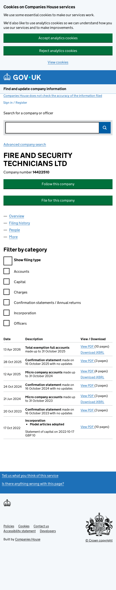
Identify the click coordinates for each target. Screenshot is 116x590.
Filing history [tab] (19, 223)
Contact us (41, 526)
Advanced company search (24, 144)
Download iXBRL (92, 352)
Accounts (16, 272)
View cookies (58, 62)
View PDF (87, 346)
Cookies (23, 526)
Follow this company (58, 184)
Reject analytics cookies (58, 50)
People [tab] (14, 230)
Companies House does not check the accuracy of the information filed (52, 96)
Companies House (27, 539)
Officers (15, 324)
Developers (48, 531)
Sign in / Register (15, 102)
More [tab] (13, 237)
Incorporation (19, 314)
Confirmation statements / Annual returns (42, 303)
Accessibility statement (19, 531)
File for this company (58, 200)
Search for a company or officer (28, 113)
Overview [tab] (16, 216)
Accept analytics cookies (58, 38)
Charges (15, 293)
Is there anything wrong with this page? (33, 483)
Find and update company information (34, 89)
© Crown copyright (99, 540)
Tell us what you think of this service (30, 475)
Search (105, 127)
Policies (8, 526)
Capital (14, 282)
